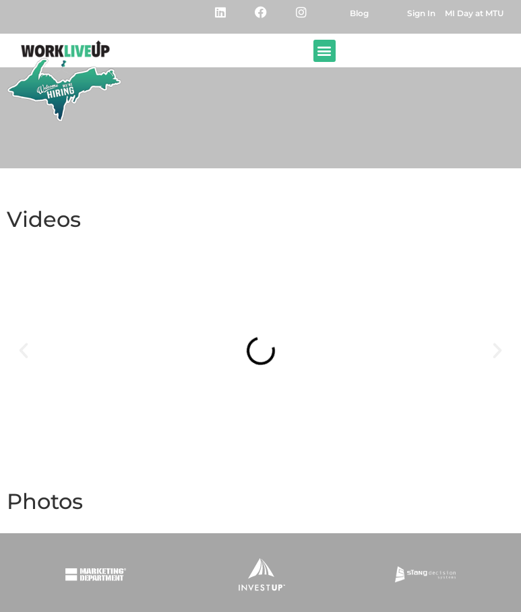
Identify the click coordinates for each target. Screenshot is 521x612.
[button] (324, 51)
